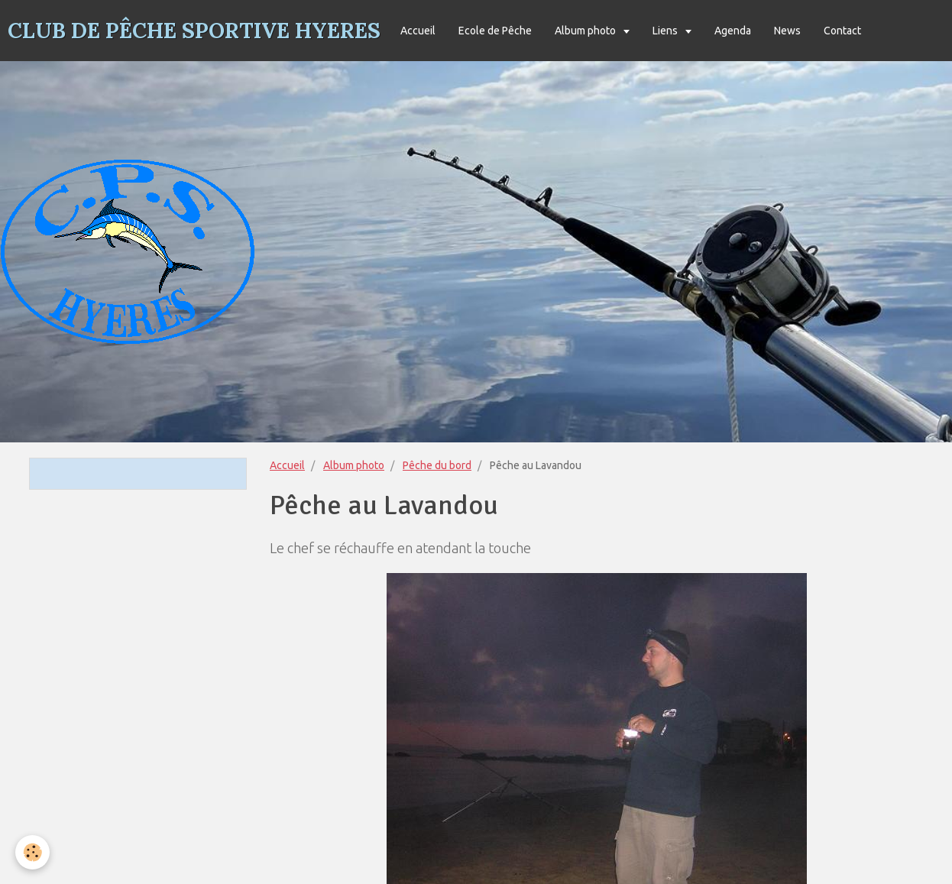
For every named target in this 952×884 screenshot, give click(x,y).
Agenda (732, 30)
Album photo (586, 30)
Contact (842, 30)
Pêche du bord (437, 465)
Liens (666, 30)
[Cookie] (32, 852)
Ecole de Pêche (495, 30)
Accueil (418, 30)
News (787, 30)
